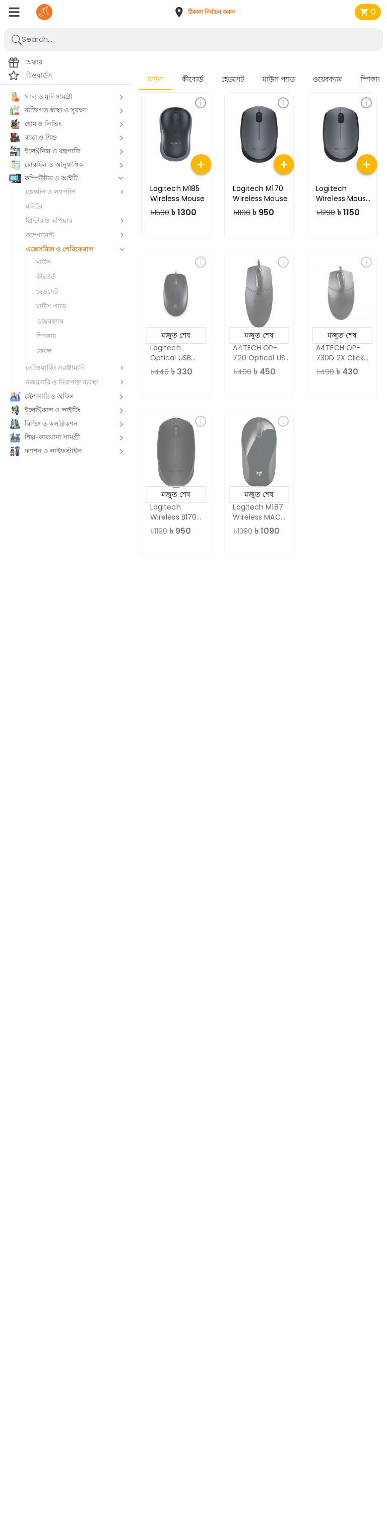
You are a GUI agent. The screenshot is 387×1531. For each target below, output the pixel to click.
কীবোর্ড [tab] (192, 79)
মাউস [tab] (156, 79)
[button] (207, 12)
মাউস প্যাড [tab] (279, 79)
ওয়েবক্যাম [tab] (327, 79)
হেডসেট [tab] (232, 79)
